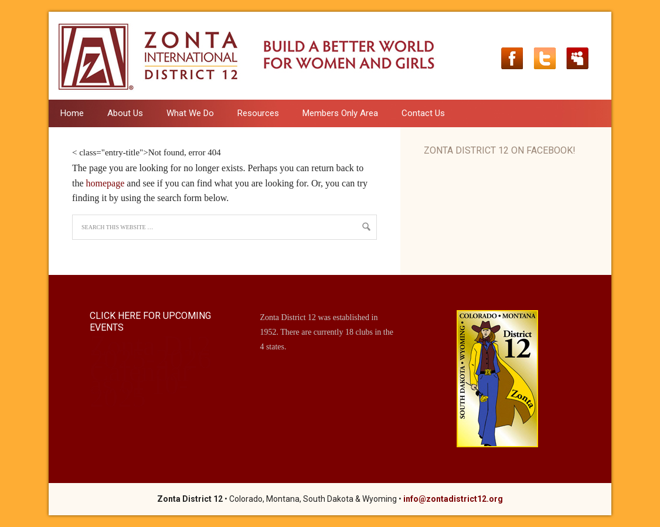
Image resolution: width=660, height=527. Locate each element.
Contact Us (423, 113)
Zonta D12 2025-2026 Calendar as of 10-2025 (151, 371)
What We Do (184, 113)
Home (72, 113)
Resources (252, 113)
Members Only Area (340, 113)
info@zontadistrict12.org (453, 499)
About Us (119, 113)
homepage (105, 183)
